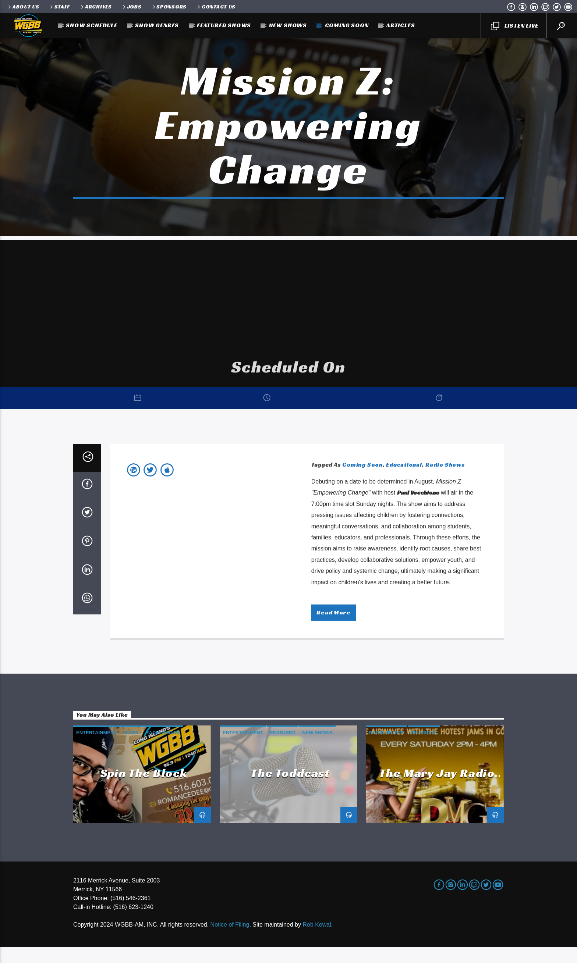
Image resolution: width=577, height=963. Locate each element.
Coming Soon (347, 25)
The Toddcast (290, 789)
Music (131, 749)
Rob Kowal (316, 941)
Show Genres (157, 25)
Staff (59, 6)
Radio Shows (445, 481)
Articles (400, 25)
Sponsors (169, 6)
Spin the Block (143, 789)
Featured (282, 749)
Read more (333, 628)
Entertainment (96, 749)
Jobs (131, 6)
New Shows (288, 25)
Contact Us (216, 6)
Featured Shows (224, 25)
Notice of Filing (229, 941)
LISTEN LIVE (514, 26)
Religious (424, 749)
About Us (23, 6)
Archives (95, 6)
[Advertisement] (288, 307)
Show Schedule (91, 25)
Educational (404, 481)
